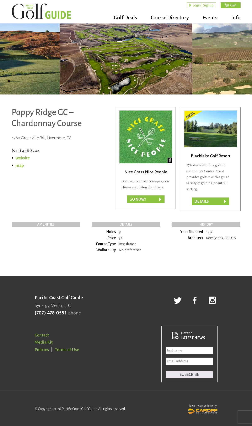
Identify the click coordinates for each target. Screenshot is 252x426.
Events (210, 18)
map (20, 165)
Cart (233, 5)
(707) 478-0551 (50, 313)
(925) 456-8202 (25, 150)
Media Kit (44, 342)
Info (236, 18)
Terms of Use (67, 349)
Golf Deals (125, 18)
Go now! (137, 199)
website (23, 158)
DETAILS (201, 201)
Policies (42, 349)
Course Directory (170, 18)
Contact (42, 335)
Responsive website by (203, 408)
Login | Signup (203, 5)
